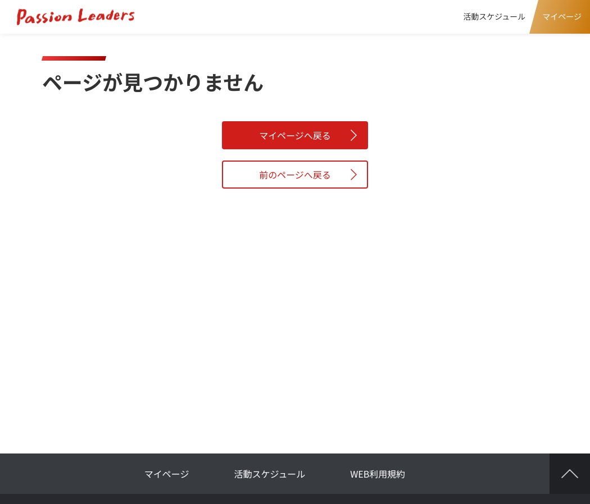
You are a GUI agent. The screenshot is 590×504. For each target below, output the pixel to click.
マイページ (166, 473)
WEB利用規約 (377, 473)
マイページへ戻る (295, 135)
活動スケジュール (494, 16)
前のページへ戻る (295, 174)
